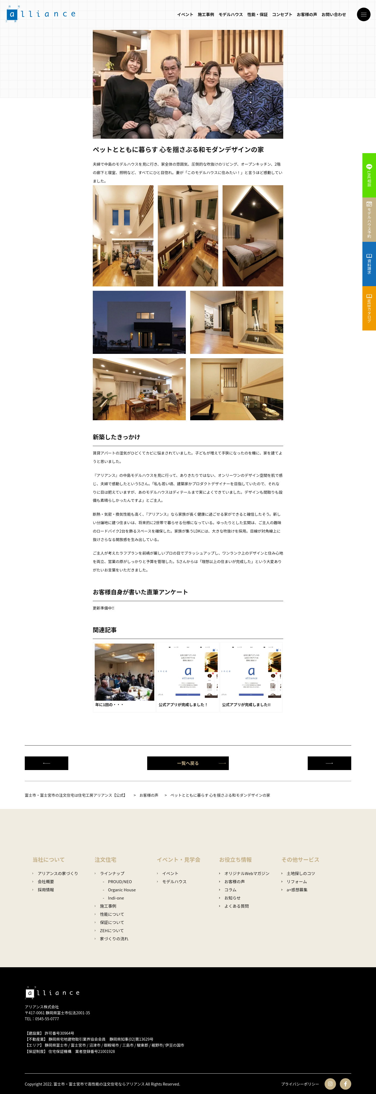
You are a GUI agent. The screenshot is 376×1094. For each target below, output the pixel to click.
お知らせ (230, 898)
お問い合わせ (334, 14)
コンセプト (282, 14)
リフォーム (294, 881)
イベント (185, 14)
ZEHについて (109, 930)
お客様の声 (307, 14)
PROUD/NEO (120, 881)
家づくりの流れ (111, 938)
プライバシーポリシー (300, 1084)
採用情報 (43, 889)
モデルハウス (230, 14)
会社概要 (43, 881)
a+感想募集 (294, 889)
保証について (109, 922)
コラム (227, 889)
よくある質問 (234, 906)
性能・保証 (257, 14)
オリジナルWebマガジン (244, 873)
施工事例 (206, 14)
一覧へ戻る (201, 763)
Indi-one (116, 898)
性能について (109, 914)
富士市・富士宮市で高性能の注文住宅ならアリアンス (99, 1084)
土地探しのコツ (298, 873)
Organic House (122, 889)
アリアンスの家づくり (55, 873)
